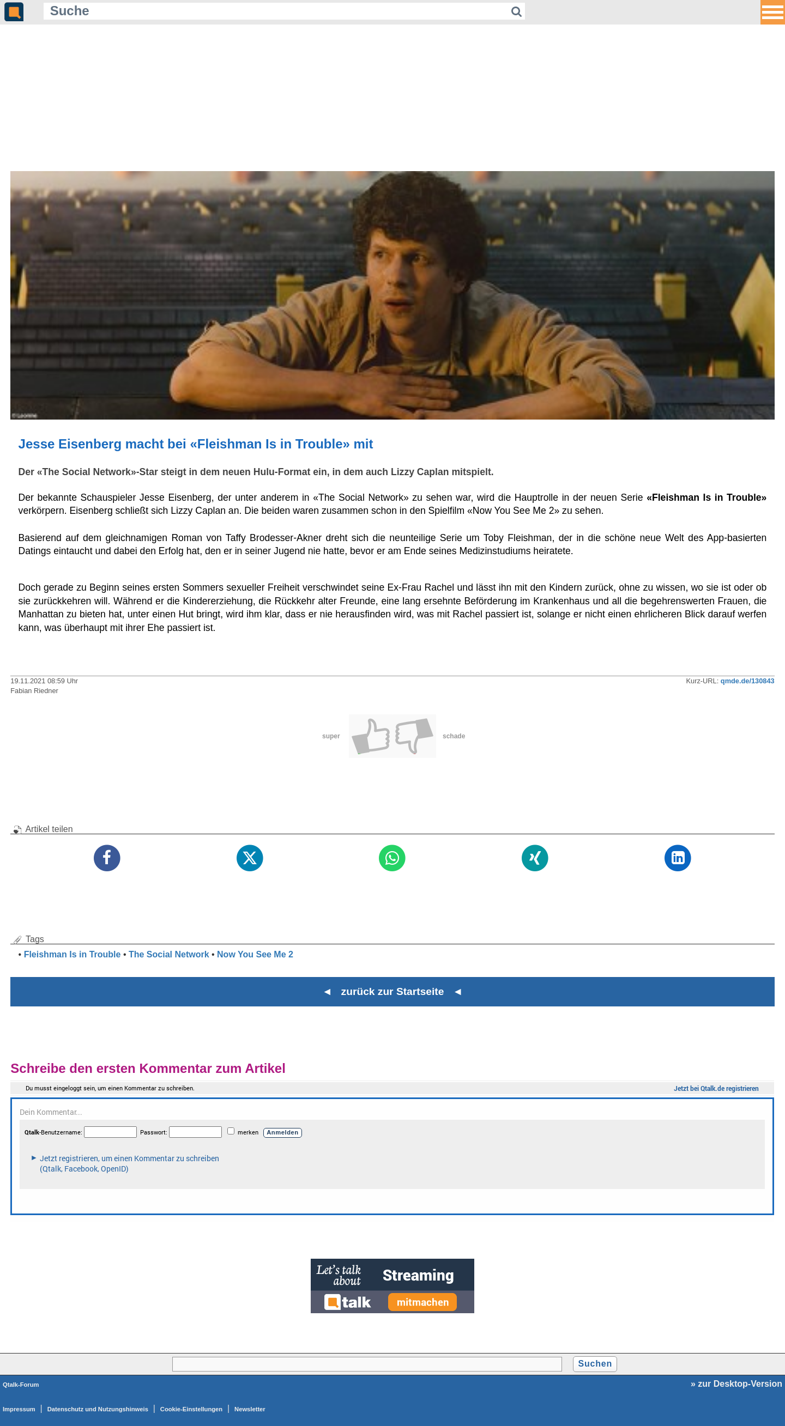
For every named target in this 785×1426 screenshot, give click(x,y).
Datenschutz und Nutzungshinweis (97, 1409)
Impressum (19, 1409)
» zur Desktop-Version (736, 1383)
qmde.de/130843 (748, 681)
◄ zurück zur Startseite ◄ (392, 991)
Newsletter (249, 1409)
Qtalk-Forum (21, 1384)
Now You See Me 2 (255, 954)
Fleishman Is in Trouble (72, 954)
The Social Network (169, 954)
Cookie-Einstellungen (191, 1409)
